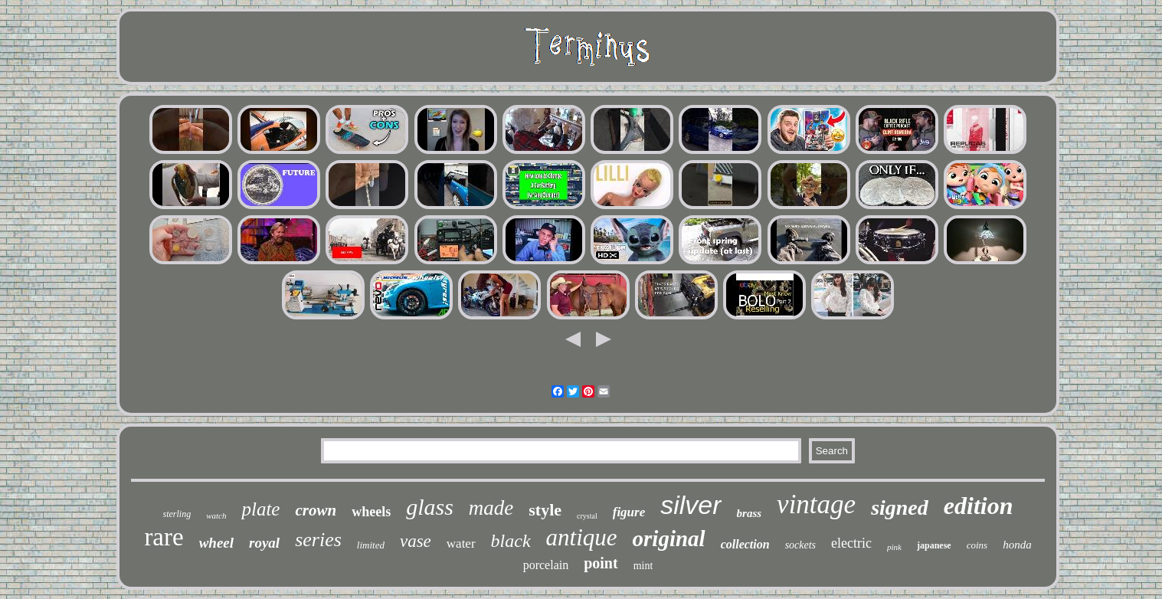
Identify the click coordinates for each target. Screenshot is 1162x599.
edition (978, 505)
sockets (800, 545)
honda (1017, 544)
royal (264, 543)
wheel (216, 543)
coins (977, 545)
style (545, 509)
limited (371, 545)
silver (690, 504)
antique (581, 537)
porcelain (546, 564)
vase (415, 541)
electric (851, 543)
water (461, 543)
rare (163, 537)
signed (899, 507)
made (491, 507)
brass (749, 513)
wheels (371, 511)
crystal (587, 516)
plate (260, 509)
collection (745, 544)
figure (629, 512)
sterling (177, 514)
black (511, 541)
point (600, 563)
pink (894, 547)
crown (315, 510)
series (318, 540)
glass (429, 506)
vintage (816, 504)
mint (643, 565)
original (669, 538)
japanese (934, 545)
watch (216, 515)
